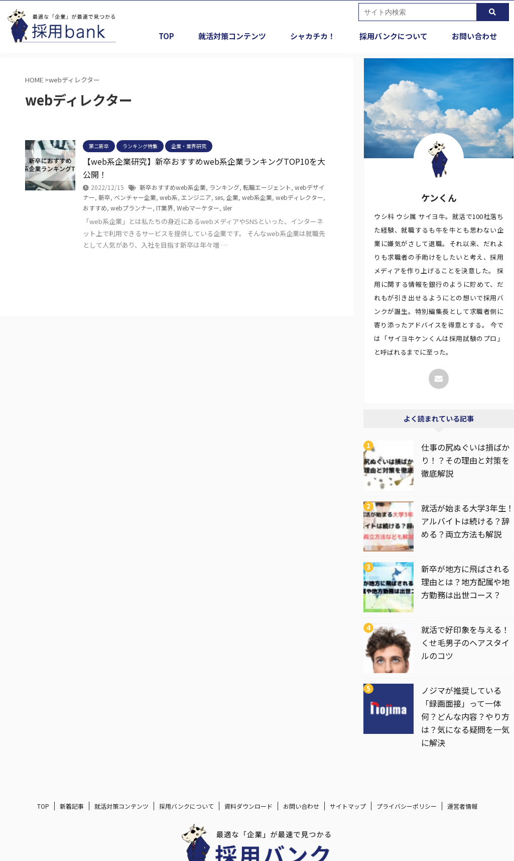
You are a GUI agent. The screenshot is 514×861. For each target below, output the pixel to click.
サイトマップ (348, 806)
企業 (232, 197)
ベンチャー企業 (135, 197)
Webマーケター (198, 207)
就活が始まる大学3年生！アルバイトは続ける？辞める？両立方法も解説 (467, 521)
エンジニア (196, 197)
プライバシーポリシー (406, 806)
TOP (166, 36)
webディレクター (299, 197)
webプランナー (131, 207)
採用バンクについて (393, 36)
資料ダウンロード (248, 806)
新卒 (104, 197)
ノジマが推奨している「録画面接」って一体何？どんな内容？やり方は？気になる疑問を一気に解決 (465, 716)
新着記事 (72, 806)
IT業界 (164, 207)
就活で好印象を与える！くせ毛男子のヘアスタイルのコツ (465, 642)
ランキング (224, 187)
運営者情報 (462, 806)
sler (227, 207)
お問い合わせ (474, 36)
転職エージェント (267, 187)
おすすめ (95, 207)
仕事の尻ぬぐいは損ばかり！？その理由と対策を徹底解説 (465, 460)
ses (219, 197)
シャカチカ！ (312, 36)
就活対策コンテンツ (232, 36)
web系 (169, 197)
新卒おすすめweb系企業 (173, 187)
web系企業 (257, 197)
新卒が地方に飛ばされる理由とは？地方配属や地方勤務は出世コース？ (465, 582)
